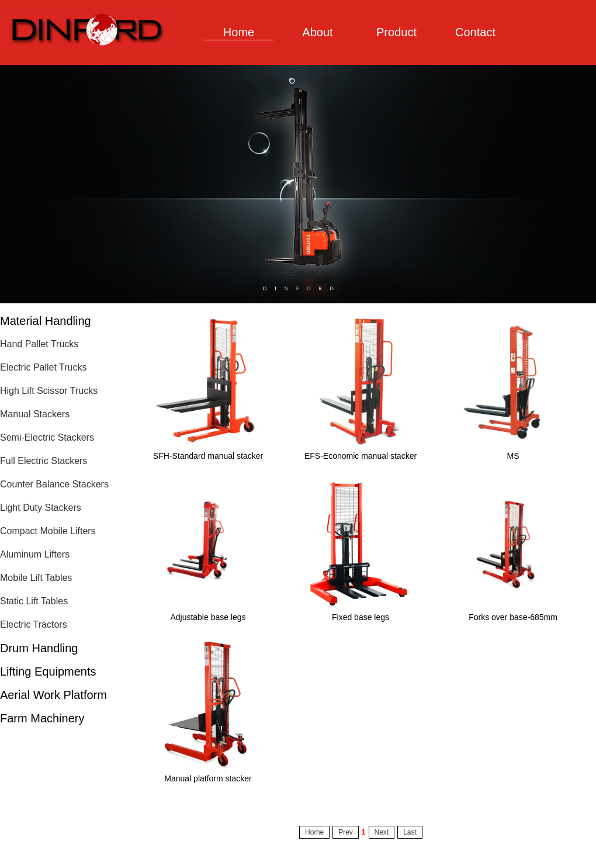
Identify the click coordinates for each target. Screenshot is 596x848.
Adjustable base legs (207, 617)
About (317, 32)
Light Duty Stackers (40, 508)
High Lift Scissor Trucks (49, 391)
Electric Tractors (33, 624)
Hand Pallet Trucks (39, 344)
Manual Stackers (35, 414)
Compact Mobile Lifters (48, 531)
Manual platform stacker (207, 778)
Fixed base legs (360, 617)
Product (396, 32)
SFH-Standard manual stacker (208, 456)
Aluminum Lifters (35, 554)
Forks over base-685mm (513, 617)
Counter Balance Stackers (54, 484)
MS (513, 456)
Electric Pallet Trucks (43, 367)
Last (410, 832)
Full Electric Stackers (43, 461)
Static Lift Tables (34, 601)
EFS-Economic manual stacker (360, 456)
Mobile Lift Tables (36, 578)
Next (382, 832)
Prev (345, 832)
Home (238, 32)
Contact (475, 32)
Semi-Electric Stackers (47, 437)
